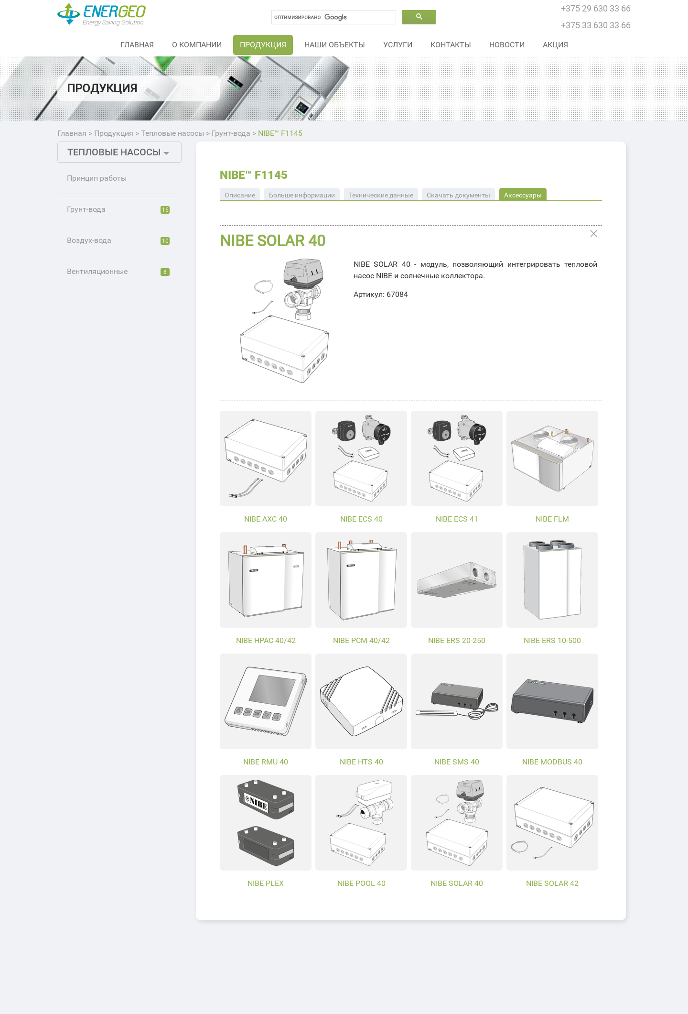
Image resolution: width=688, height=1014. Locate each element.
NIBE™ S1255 (103, 257)
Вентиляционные (118, 616)
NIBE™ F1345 (103, 450)
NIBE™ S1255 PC (109, 300)
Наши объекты (334, 44)
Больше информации (302, 195)
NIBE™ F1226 (103, 343)
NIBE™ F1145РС (108, 407)
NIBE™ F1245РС (108, 429)
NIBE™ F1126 (103, 321)
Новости (507, 44)
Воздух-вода (118, 584)
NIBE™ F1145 (280, 133)
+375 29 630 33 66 (596, 8)
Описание (240, 195)
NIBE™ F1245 (103, 386)
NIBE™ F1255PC (108, 558)
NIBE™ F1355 (103, 472)
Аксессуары (523, 195)
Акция (555, 44)
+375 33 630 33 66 (596, 25)
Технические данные (381, 195)
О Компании (197, 44)
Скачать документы (458, 195)
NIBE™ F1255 (103, 515)
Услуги (397, 44)
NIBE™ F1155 (103, 493)
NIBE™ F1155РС (108, 536)
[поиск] (334, 17)
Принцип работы (97, 178)
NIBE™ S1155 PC (109, 278)
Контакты (450, 44)
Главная (137, 44)
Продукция (263, 44)
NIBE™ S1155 (103, 235)
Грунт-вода (231, 133)
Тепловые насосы (172, 133)
